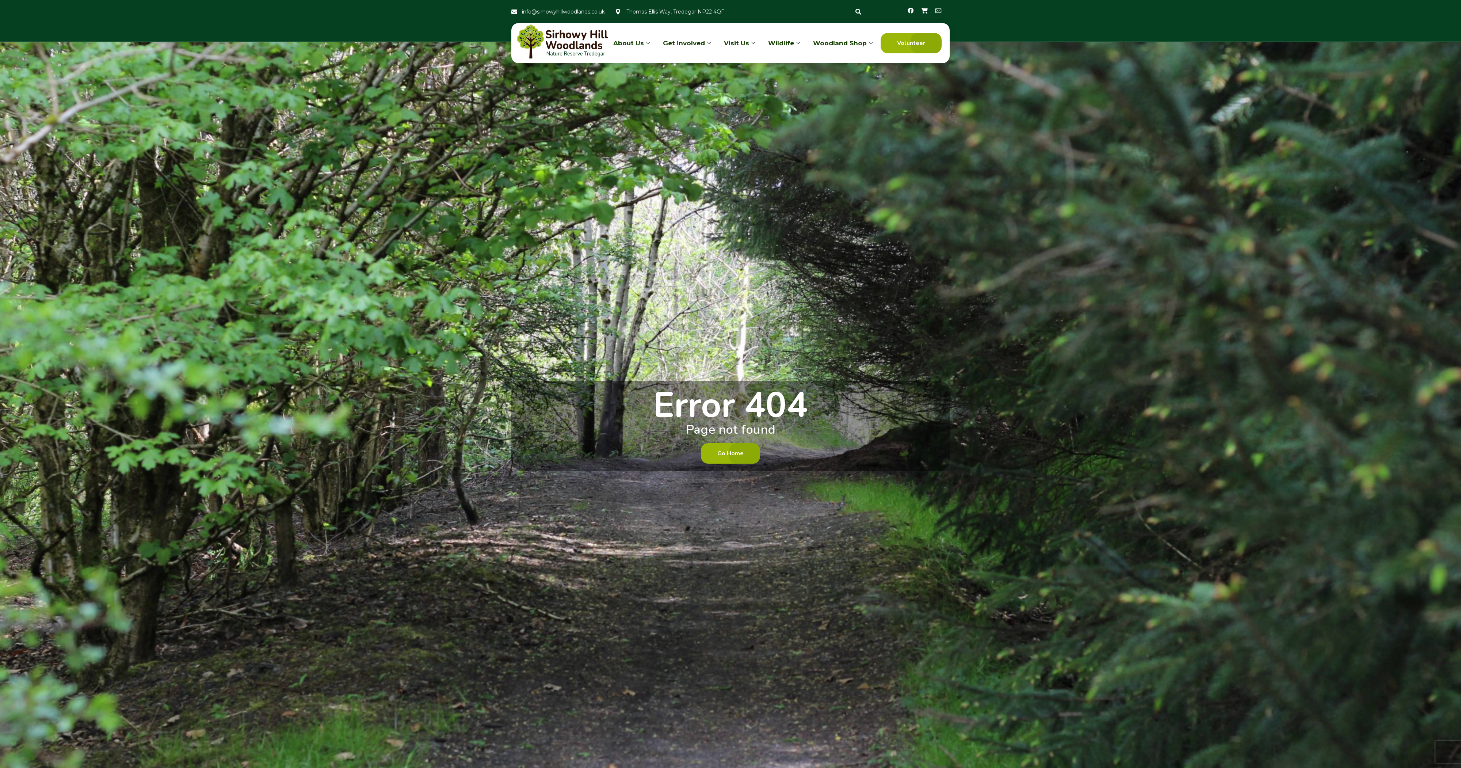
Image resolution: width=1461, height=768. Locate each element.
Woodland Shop (844, 43)
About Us (632, 43)
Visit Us (740, 43)
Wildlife (785, 43)
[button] (911, 43)
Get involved (688, 43)
